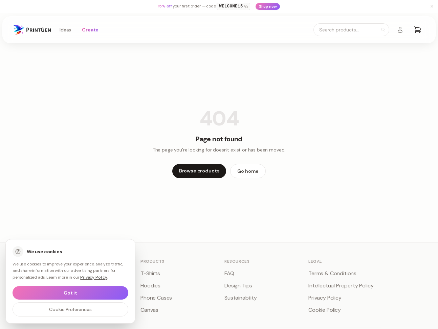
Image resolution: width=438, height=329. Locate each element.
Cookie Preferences (70, 309)
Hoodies (150, 285)
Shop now (268, 6)
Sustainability (240, 297)
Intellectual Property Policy (341, 285)
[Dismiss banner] (432, 6)
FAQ (229, 273)
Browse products (199, 171)
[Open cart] (417, 30)
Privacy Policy (325, 297)
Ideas (65, 30)
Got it (70, 293)
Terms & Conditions (332, 273)
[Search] (383, 29)
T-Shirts (150, 273)
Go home (248, 171)
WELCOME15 (233, 6)
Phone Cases (156, 297)
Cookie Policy (324, 309)
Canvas (149, 309)
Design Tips (238, 285)
